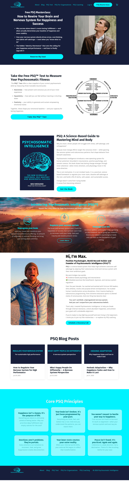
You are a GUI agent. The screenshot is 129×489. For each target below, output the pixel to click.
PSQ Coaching (78, 5)
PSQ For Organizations (63, 5)
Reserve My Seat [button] (38, 57)
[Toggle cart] (117, 4)
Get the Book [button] (66, 192)
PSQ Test (49, 5)
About (37, 5)
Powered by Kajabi (113, 484)
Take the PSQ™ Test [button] (36, 117)
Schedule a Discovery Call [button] (78, 332)
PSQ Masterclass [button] (102, 5)
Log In (89, 5)
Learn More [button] (64, 244)
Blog (42, 5)
